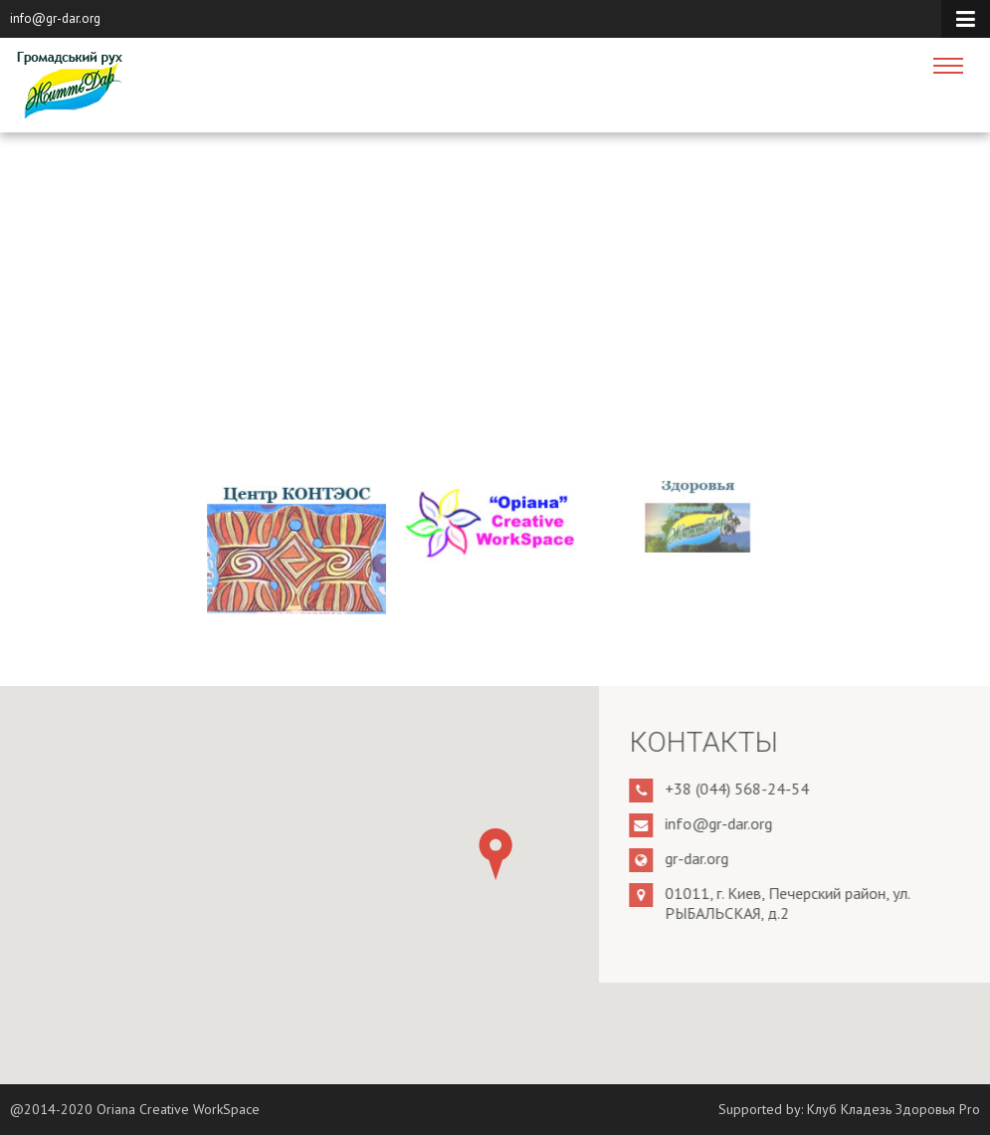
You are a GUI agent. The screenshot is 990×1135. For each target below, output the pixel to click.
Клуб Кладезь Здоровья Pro (893, 1109)
